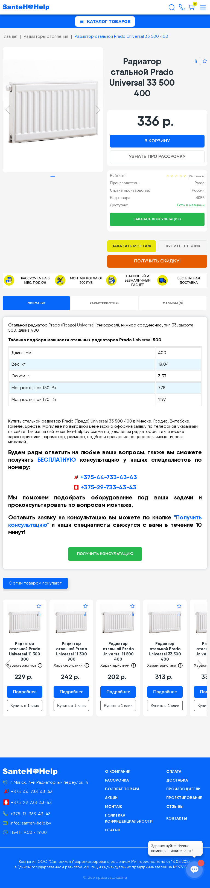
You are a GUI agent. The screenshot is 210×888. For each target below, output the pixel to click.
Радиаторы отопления (46, 36)
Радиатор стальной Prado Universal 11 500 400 (118, 651)
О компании (117, 771)
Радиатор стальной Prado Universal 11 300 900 (71, 651)
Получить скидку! (157, 261)
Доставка (177, 780)
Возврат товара (122, 788)
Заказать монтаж (131, 246)
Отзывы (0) (173, 303)
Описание (36, 303)
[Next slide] (98, 109)
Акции (111, 797)
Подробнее (25, 692)
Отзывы (174, 806)
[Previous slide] (7, 109)
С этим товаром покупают (35, 583)
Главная (10, 36)
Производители (183, 788)
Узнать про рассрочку (157, 157)
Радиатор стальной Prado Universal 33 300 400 (165, 651)
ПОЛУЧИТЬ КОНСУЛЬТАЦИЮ (105, 553)
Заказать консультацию (157, 219)
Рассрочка (117, 780)
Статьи (112, 830)
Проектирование (184, 797)
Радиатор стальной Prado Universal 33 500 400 (121, 36)
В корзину (157, 141)
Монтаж (113, 806)
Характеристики (104, 303)
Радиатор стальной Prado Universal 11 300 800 (24, 651)
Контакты (176, 818)
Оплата (173, 771)
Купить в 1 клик (183, 246)
